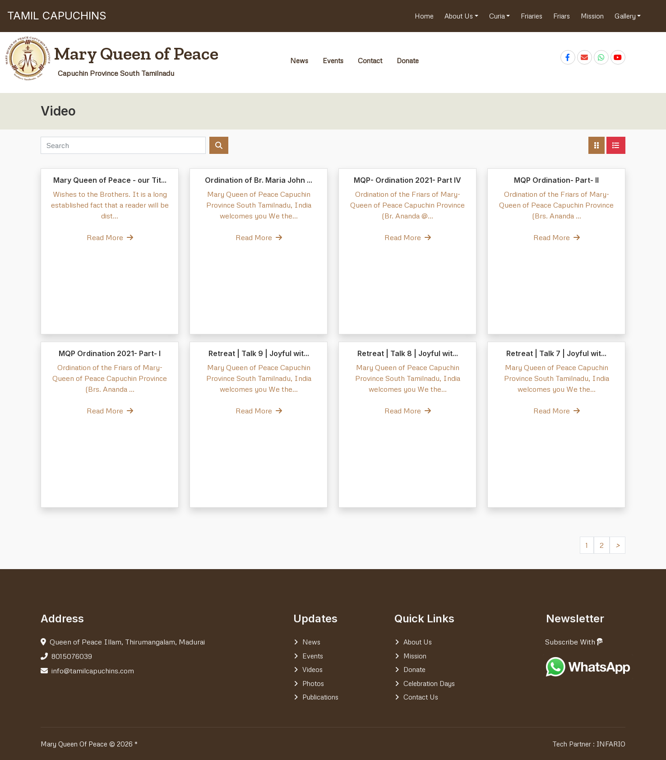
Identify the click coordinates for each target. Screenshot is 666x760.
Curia (498, 16)
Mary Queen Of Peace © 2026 (87, 744)
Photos (313, 683)
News (299, 60)
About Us (459, 16)
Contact (370, 60)
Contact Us (420, 697)
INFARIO (611, 744)
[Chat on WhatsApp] (601, 57)
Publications (320, 697)
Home (424, 16)
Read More (110, 237)
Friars (561, 16)
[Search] (123, 145)
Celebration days (429, 683)
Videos (312, 669)
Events (333, 60)
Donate (408, 60)
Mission (592, 16)
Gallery (626, 16)
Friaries (531, 16)
